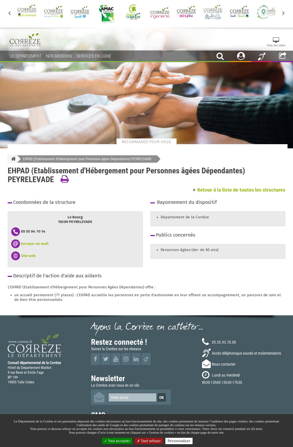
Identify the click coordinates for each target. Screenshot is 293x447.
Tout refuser (149, 441)
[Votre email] (132, 397)
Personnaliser (179, 441)
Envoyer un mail (34, 243)
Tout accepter (117, 441)
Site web (28, 255)
